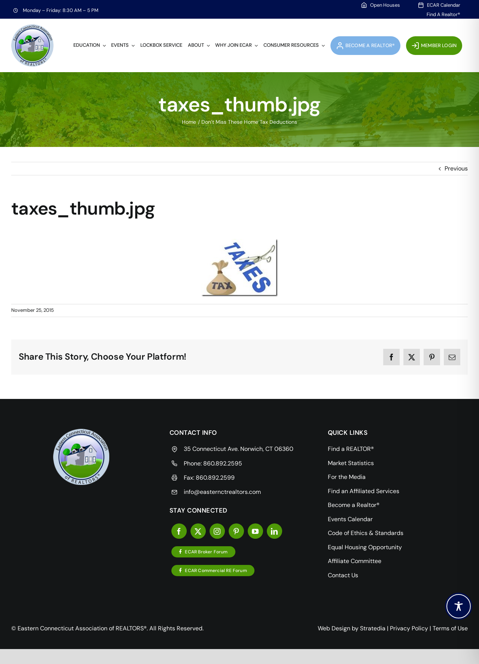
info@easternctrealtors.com (222, 492)
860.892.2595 (222, 463)
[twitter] (198, 531)
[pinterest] (236, 531)
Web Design (334, 628)
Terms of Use (450, 628)
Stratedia (372, 628)
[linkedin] (274, 531)
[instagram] (217, 531)
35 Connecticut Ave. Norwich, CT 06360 (238, 449)
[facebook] (179, 531)
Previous (456, 168)
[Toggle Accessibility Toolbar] (459, 606)
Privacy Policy (409, 628)
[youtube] (255, 531)
